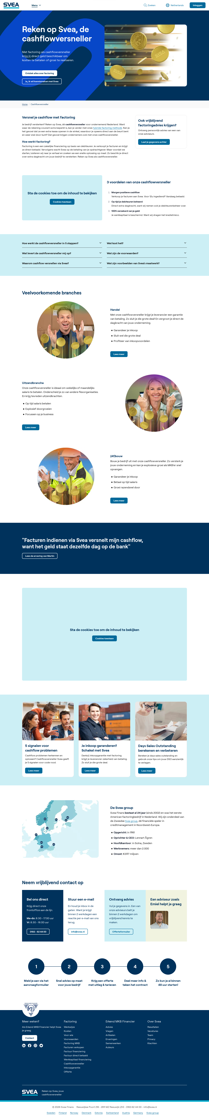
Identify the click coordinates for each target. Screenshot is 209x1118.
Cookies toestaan (62, 201)
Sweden (51, 1112)
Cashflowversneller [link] (39, 104)
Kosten (67, 1031)
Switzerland (112, 1112)
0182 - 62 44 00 (38, 931)
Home (25, 104)
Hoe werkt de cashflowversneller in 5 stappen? (62, 243)
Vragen (109, 1031)
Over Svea (154, 1021)
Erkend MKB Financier (120, 1021)
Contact (29, 1038)
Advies (109, 1026)
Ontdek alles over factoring (39, 73)
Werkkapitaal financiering (77, 1059)
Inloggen (197, 5)
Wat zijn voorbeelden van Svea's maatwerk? (147, 263)
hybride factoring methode (107, 127)
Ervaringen (111, 1039)
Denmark (86, 1112)
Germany (138, 1112)
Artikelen (110, 1035)
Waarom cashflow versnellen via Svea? (62, 263)
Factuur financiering (74, 1051)
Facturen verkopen (74, 1047)
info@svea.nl (78, 931)
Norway (74, 1112)
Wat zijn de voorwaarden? (147, 253)
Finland (63, 1112)
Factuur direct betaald (76, 1055)
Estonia (99, 1112)
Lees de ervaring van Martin (39, 555)
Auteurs (110, 1047)
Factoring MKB (72, 1043)
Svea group (131, 821)
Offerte (68, 1071)
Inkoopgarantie (72, 1067)
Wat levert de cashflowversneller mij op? (62, 253)
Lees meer (118, 354)
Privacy (151, 1039)
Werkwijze (69, 1026)
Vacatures (152, 1031)
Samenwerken (113, 1043)
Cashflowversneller (74, 1063)
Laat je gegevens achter (154, 141)
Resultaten (153, 1026)
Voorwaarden (71, 1039)
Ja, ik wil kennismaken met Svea (41, 81)
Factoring (70, 1021)
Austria (126, 1112)
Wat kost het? (147, 243)
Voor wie (68, 1035)
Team (150, 1035)
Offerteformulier (121, 931)
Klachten (152, 1043)
